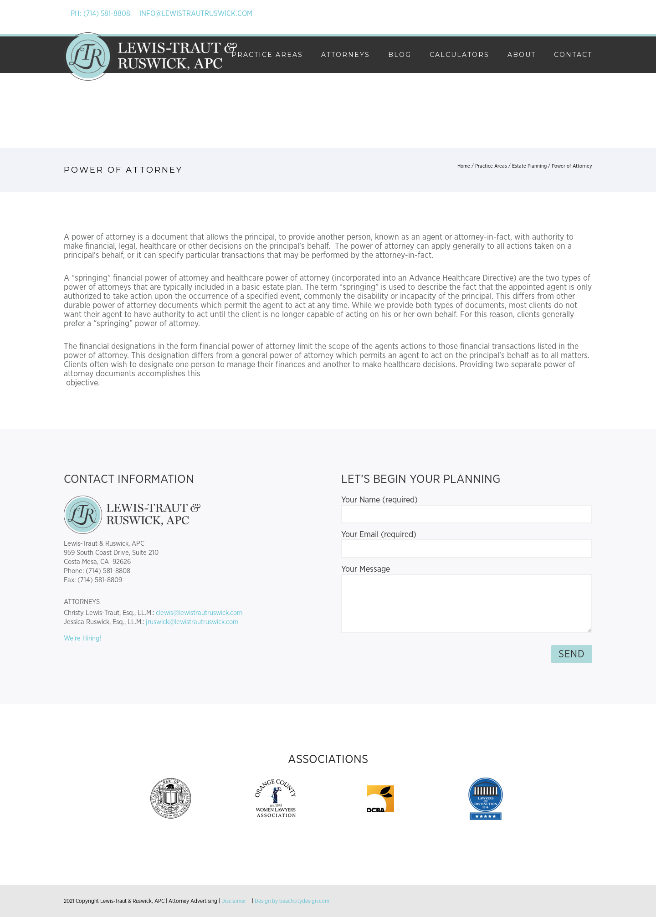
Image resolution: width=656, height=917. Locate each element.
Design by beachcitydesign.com (292, 901)
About (521, 55)
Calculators (459, 55)
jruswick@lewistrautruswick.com (192, 622)
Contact (573, 55)
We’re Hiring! (83, 638)
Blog (399, 55)
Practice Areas (267, 55)
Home (463, 166)
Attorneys (345, 55)
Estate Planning (529, 166)
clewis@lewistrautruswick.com (199, 613)
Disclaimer (233, 901)
